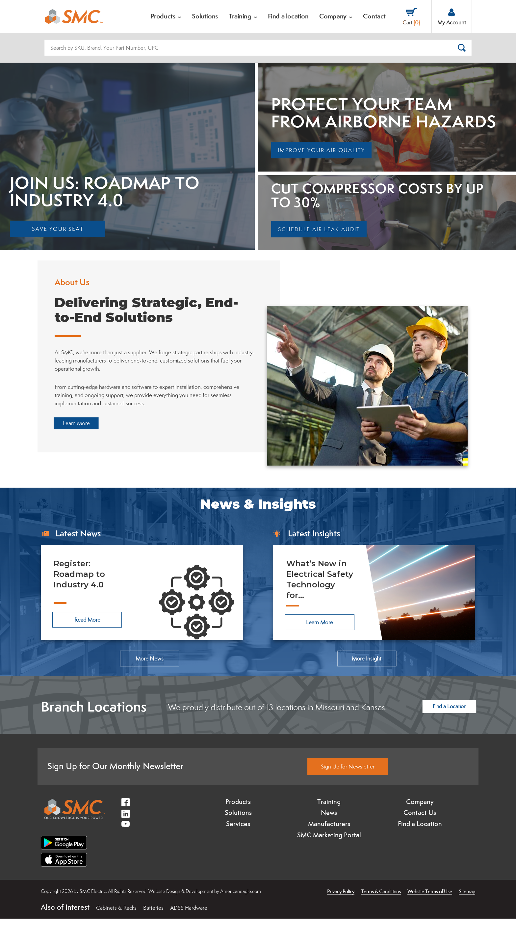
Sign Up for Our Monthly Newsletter (115, 789)
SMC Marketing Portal (329, 858)
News (329, 836)
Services (238, 847)
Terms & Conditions (381, 915)
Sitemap (467, 915)
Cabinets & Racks (116, 931)
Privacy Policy (340, 915)
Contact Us (419, 836)
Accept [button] (44, 927)
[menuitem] (166, 16)
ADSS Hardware (188, 931)
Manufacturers (329, 847)
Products (238, 825)
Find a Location (420, 847)
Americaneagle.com (240, 914)
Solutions (238, 836)
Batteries (153, 931)
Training (329, 825)
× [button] (87, 913)
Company (420, 825)
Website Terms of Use (429, 915)
